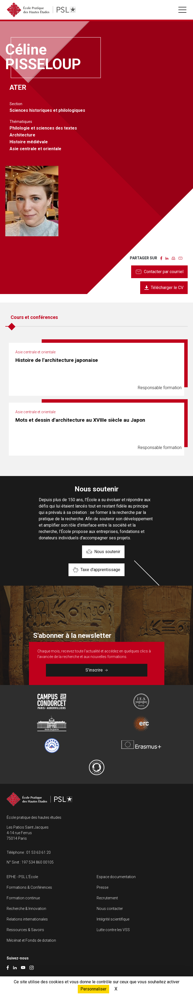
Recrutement (107, 898)
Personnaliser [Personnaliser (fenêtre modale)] (93, 988)
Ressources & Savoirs (25, 930)
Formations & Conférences (29, 887)
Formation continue (23, 898)
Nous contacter (110, 908)
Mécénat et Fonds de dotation (31, 940)
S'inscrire (96, 670)
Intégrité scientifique (113, 919)
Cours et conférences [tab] (34, 317)
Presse (102, 887)
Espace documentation (116, 877)
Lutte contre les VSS (113, 930)
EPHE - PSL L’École (22, 877)
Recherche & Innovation (26, 908)
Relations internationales (27, 919)
